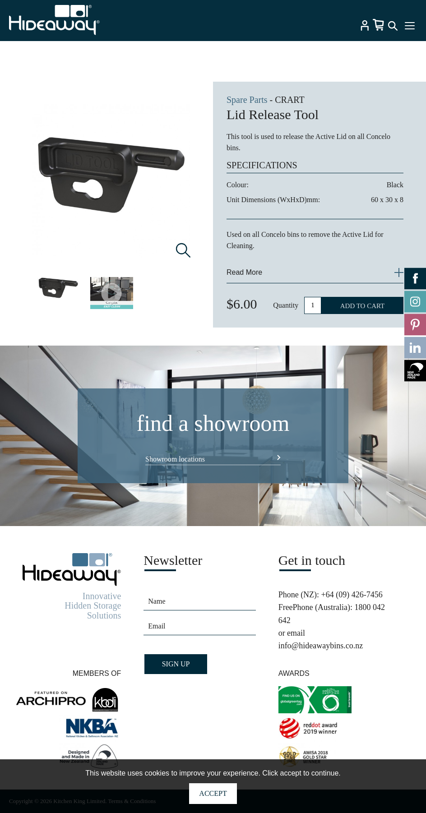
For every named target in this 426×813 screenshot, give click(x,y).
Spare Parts (247, 100)
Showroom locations (175, 459)
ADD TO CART (362, 305)
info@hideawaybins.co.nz (320, 645)
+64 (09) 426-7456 (352, 594)
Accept (213, 793)
